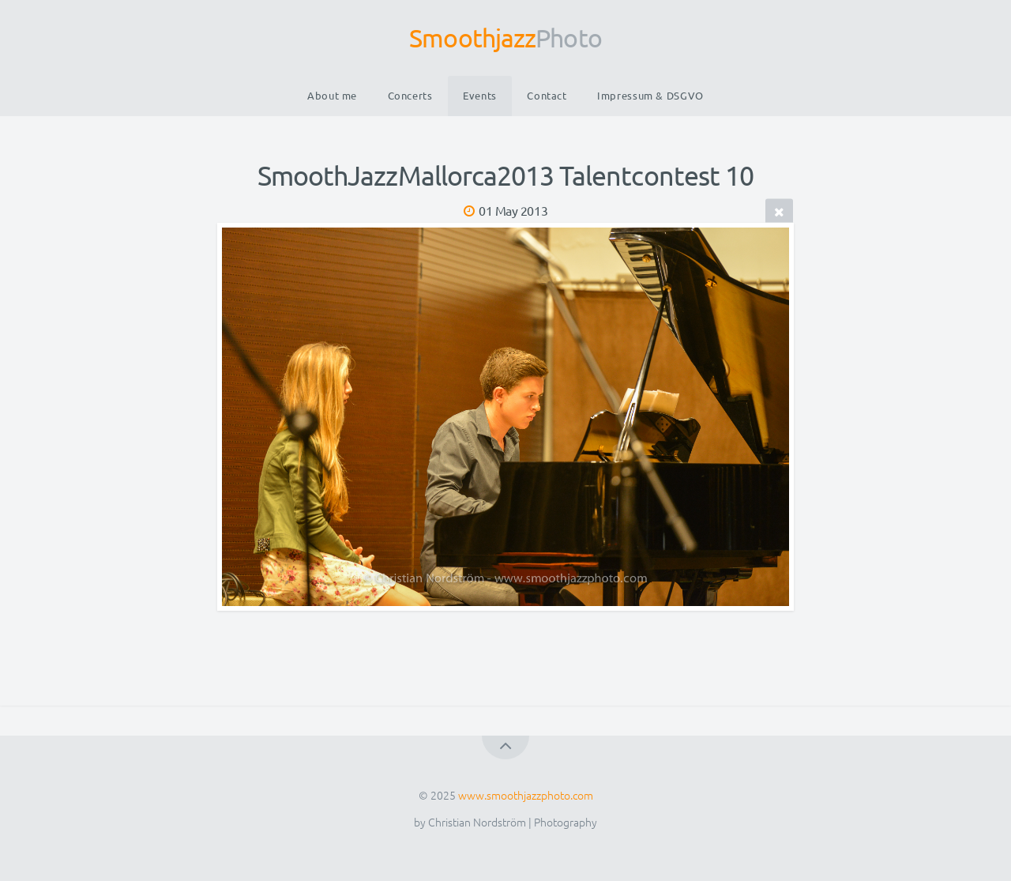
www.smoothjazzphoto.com (525, 795)
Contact (546, 95)
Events (480, 95)
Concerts (410, 95)
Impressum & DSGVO (650, 95)
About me (332, 95)
